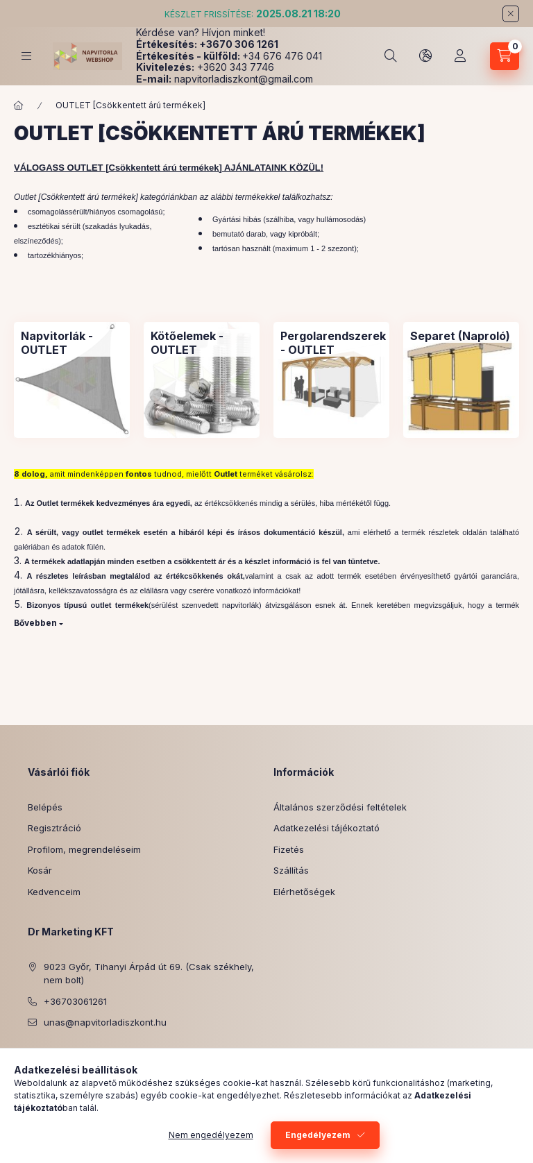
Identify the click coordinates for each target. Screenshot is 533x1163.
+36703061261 (75, 1001)
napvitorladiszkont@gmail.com (243, 79)
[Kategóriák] (26, 56)
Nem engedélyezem (211, 1135)
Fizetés (288, 849)
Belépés (45, 807)
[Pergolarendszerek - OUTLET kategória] (333, 343)
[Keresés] (391, 56)
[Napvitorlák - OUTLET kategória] (72, 343)
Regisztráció (54, 827)
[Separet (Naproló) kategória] (460, 336)
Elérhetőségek (304, 891)
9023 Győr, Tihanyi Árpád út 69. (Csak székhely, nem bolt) (149, 973)
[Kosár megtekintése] (504, 56)
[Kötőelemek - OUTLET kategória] (202, 343)
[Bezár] (510, 14)
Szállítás (291, 870)
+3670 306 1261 (238, 44)
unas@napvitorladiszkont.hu (105, 1022)
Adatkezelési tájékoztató (326, 827)
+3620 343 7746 (235, 67)
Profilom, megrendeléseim (84, 849)
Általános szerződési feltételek (340, 807)
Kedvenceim (54, 891)
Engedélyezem (317, 1135)
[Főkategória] (19, 105)
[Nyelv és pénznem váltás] (425, 56)
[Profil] (460, 56)
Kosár (40, 870)
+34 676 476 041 (282, 56)
